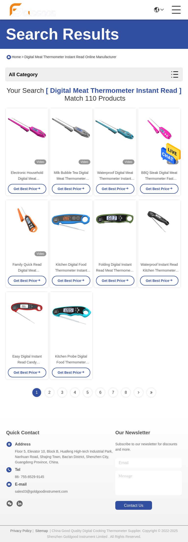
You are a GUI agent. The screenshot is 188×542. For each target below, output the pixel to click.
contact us (133, 505)
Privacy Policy (21, 531)
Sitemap (41, 531)
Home (16, 57)
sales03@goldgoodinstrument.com (41, 491)
